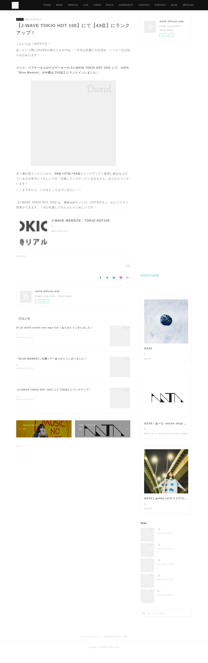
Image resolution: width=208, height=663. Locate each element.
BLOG (20, 19)
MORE (190, 5)
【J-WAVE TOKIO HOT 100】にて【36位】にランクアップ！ (53, 389)
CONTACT (159, 5)
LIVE (101, 5)
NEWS (75, 5)
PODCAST (176, 5)
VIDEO (112, 5)
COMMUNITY (141, 5)
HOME (63, 5)
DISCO (125, 5)
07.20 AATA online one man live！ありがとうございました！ (54, 327)
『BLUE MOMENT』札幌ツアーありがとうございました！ (51, 358)
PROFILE (89, 5)
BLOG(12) (21, 256)
